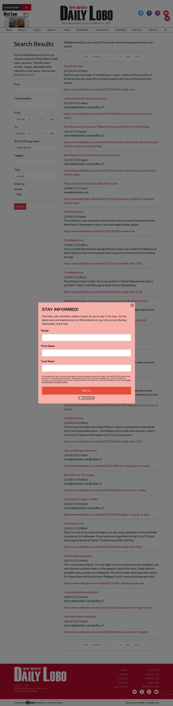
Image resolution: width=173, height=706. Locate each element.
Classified (153, 682)
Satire (67, 30)
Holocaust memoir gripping (80, 616)
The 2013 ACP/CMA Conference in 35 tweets (90, 381)
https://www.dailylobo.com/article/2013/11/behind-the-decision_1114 (105, 320)
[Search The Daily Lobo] (165, 30)
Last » (137, 56)
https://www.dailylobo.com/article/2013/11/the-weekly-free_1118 (103, 292)
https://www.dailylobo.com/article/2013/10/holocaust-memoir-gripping (106, 632)
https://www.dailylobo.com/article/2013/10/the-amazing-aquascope (104, 583)
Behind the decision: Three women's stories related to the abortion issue (106, 300)
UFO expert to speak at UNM (80, 499)
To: (16, 126)
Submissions (102, 30)
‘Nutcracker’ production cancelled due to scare (91, 183)
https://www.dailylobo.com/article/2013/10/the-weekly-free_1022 (103, 546)
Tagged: (19, 155)
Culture (37, 30)
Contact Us (152, 674)
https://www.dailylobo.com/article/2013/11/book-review (97, 344)
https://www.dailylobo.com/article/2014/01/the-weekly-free (99, 89)
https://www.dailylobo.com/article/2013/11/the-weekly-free (99, 373)
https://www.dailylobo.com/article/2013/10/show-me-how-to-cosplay (105, 490)
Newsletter (152, 678)
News (9, 30)
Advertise (137, 30)
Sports (124, 674)
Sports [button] (21, 30)
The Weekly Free (73, 66)
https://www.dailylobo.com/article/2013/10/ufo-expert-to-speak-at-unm (106, 514)
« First (85, 56)
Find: (17, 84)
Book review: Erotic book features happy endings (92, 329)
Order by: (19, 183)
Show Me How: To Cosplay (79, 474)
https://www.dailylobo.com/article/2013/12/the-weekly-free (99, 231)
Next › (128, 56)
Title (18, 194)
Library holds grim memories (80, 450)
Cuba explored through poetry (81, 592)
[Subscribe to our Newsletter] (167, 18)
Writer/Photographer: (27, 141)
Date (18, 189)
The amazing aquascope (78, 556)
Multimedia (121, 686)
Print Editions (150, 686)
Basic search (27, 74)
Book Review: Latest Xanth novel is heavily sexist (92, 155)
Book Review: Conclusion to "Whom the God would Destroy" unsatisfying (106, 126)
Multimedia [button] (82, 30)
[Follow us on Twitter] (140, 12)
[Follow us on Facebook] (149, 12)
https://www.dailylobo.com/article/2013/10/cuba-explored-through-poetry (108, 607)
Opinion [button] (52, 30)
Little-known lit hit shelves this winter (85, 98)
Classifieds (120, 30)
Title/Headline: (23, 98)
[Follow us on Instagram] (157, 12)
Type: (17, 169)
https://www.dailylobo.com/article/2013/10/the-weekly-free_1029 (103, 441)
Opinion (123, 682)
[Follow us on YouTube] (166, 12)
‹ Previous (97, 56)
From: (17, 112)
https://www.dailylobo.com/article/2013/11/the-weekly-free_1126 (103, 263)
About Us (153, 30)
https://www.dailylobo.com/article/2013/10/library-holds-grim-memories (107, 465)
